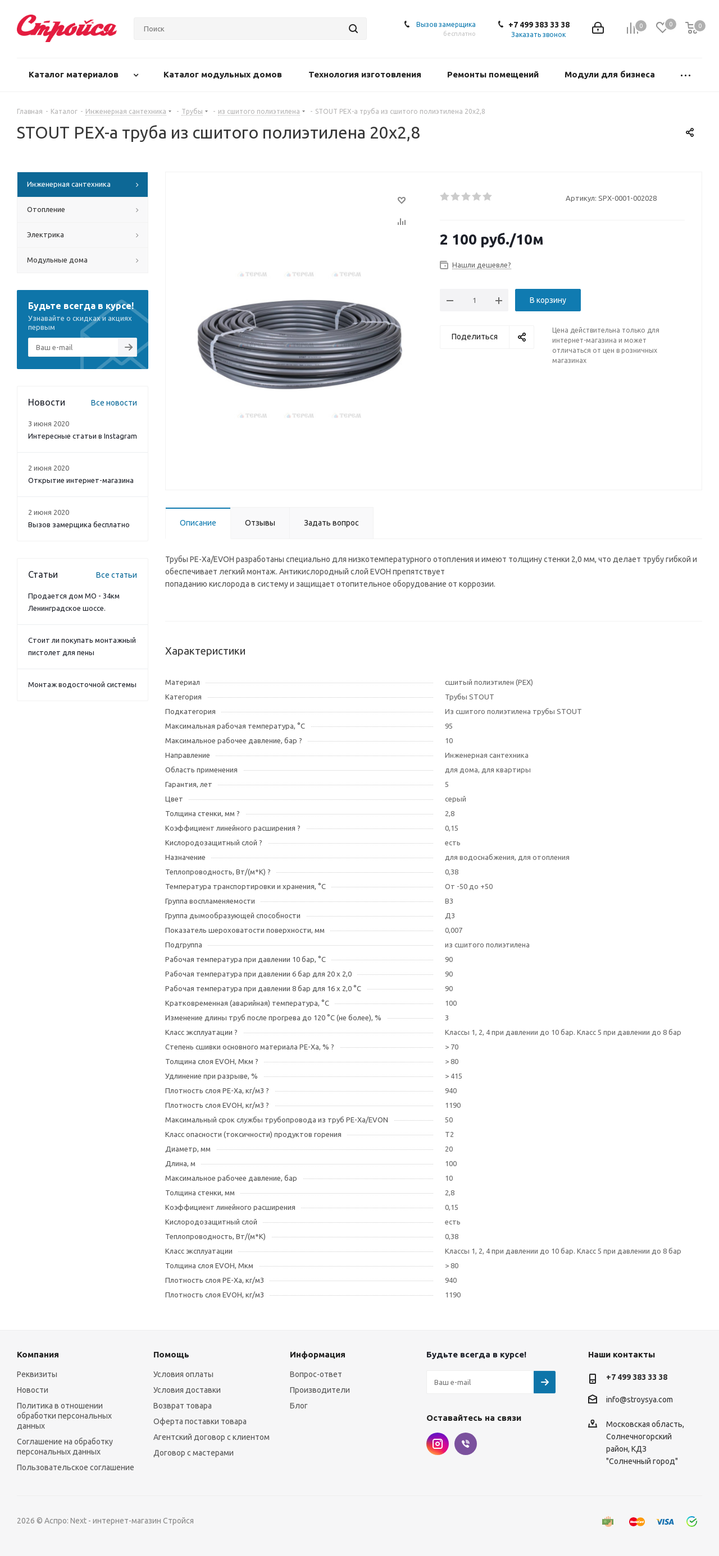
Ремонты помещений (494, 74)
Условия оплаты (183, 1374)
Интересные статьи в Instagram (82, 436)
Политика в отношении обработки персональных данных (64, 1415)
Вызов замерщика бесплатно (79, 524)
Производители (320, 1389)
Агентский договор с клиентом (211, 1437)
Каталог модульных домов (223, 74)
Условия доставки (187, 1389)
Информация (317, 1354)
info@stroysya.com (639, 1399)
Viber (465, 1444)
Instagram (437, 1444)
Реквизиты (37, 1374)
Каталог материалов (75, 74)
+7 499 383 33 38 (539, 24)
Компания (38, 1354)
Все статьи (116, 574)
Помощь (171, 1354)
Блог (299, 1405)
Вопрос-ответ (316, 1374)
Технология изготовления (366, 74)
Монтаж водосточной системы (82, 684)
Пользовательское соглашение (75, 1467)
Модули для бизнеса (611, 74)
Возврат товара (182, 1405)
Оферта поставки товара (200, 1421)
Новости (32, 1389)
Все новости (114, 402)
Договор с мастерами (193, 1452)
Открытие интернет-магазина (81, 480)
